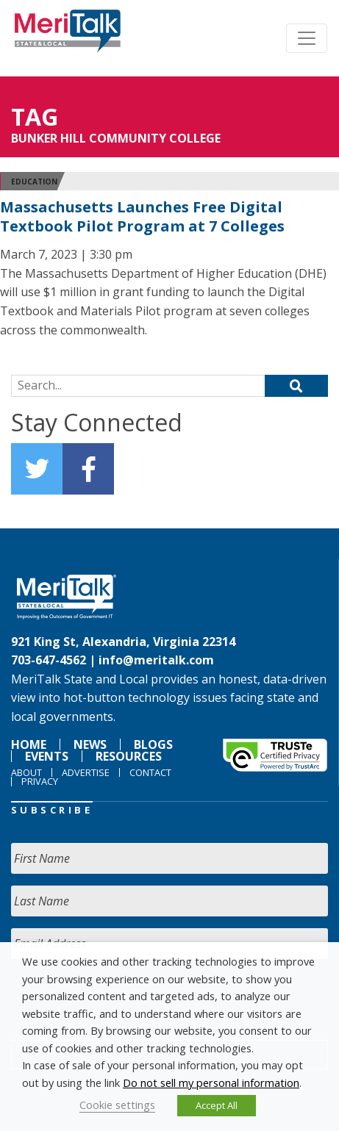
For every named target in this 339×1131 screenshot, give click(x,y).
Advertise (86, 772)
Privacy (39, 781)
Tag (34, 116)
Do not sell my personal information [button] (211, 1082)
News (90, 744)
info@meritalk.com (156, 660)
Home (28, 744)
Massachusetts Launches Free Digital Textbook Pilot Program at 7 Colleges (142, 216)
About (26, 772)
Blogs (153, 744)
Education (34, 181)
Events (46, 756)
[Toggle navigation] (306, 38)
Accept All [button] (217, 1105)
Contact (150, 772)
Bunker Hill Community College (116, 138)
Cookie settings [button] (117, 1104)
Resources (129, 756)
